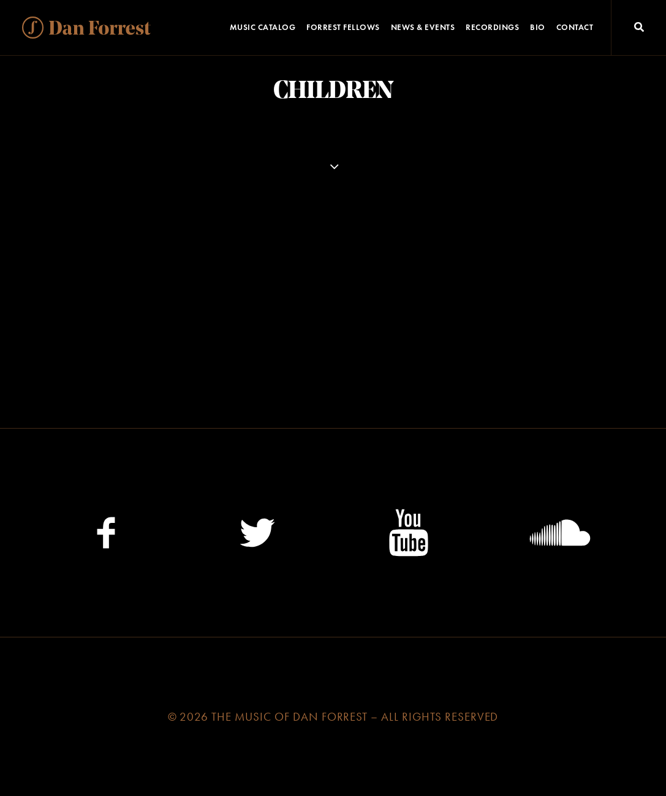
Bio (537, 27)
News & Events (423, 27)
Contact (575, 27)
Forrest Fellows (343, 27)
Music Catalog (263, 27)
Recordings (492, 27)
